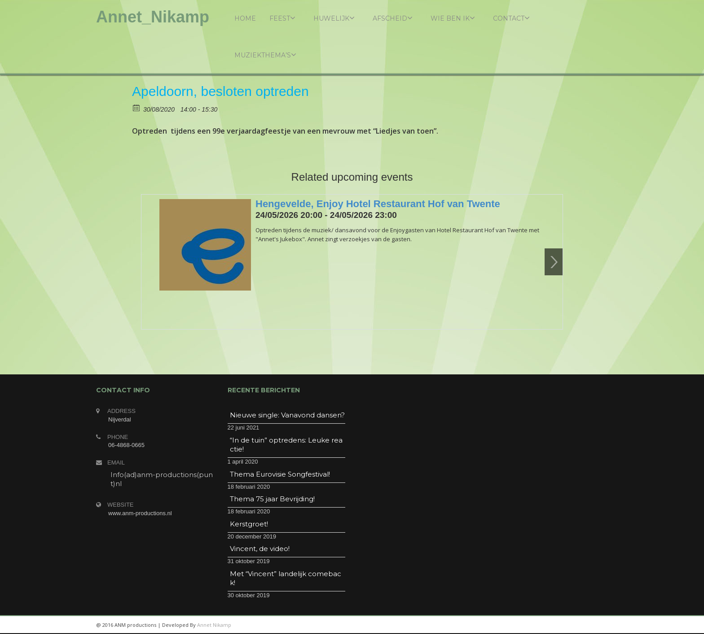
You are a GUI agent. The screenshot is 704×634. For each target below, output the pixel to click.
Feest (282, 18)
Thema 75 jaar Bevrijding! (272, 499)
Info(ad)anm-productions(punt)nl (161, 479)
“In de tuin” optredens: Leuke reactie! (286, 444)
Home (245, 18)
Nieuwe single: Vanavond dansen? (287, 415)
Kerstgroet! (249, 524)
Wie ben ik (453, 18)
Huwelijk (334, 18)
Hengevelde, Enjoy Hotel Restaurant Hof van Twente (377, 203)
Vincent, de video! (260, 548)
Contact (511, 18)
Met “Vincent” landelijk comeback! (285, 578)
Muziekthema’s (265, 55)
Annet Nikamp (214, 624)
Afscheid (393, 18)
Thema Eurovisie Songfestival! (280, 474)
